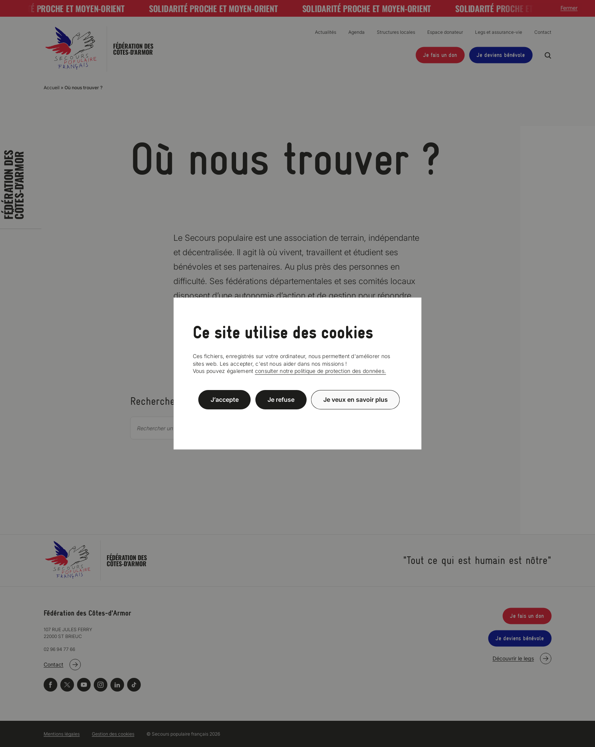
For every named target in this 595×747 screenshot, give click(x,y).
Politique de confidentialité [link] (297, 418)
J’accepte (225, 399)
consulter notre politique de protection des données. (320, 371)
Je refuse (281, 399)
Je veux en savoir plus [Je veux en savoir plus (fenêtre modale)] (355, 399)
